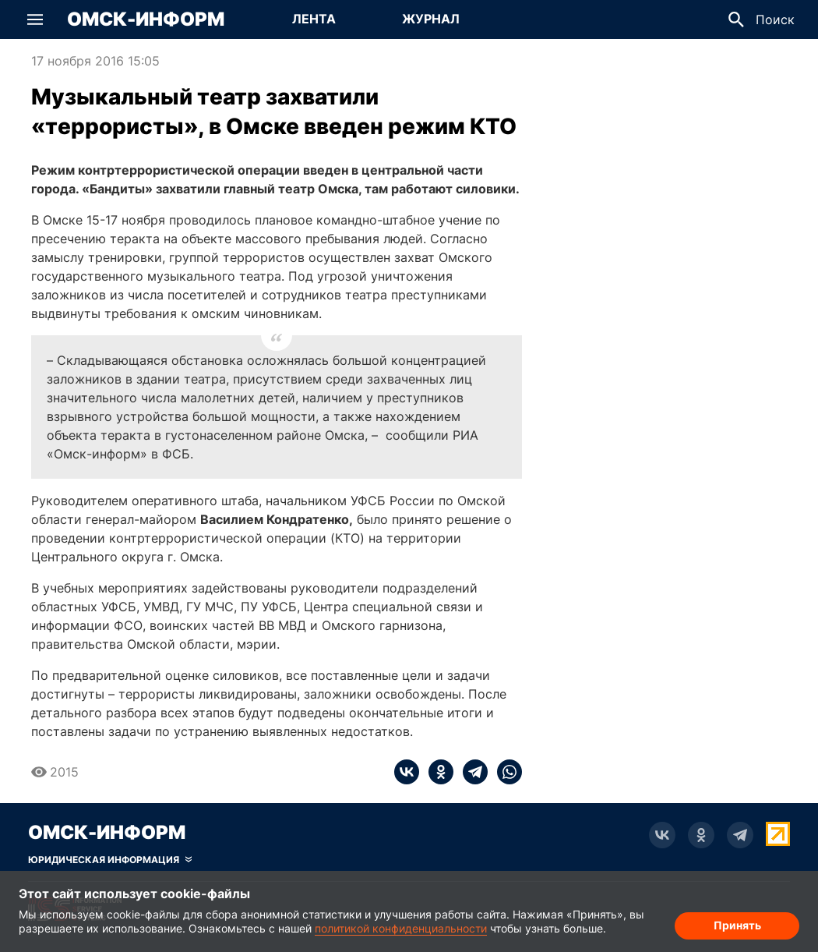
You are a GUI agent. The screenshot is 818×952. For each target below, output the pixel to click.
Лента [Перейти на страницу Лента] (314, 19)
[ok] (436, 771)
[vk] (406, 771)
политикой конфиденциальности (401, 928)
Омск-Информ (145, 19)
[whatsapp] (505, 771)
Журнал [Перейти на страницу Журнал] (431, 19)
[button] (35, 19)
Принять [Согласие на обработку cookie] (737, 925)
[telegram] (470, 771)
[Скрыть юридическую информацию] (110, 860)
